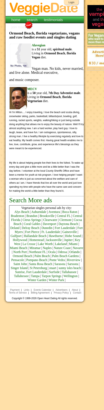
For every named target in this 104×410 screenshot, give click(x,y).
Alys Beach (21, 212)
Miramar (35, 248)
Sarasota (59, 264)
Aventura (54, 212)
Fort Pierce (32, 232)
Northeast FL (37, 252)
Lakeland (61, 244)
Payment (15, 290)
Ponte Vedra (57, 260)
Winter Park (56, 280)
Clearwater (50, 220)
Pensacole (17, 260)
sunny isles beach (69, 268)
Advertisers (61, 290)
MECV (32, 89)
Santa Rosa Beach (40, 264)
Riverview (73, 260)
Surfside (54, 272)
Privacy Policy (61, 292)
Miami (73, 244)
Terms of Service (18, 292)
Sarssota (72, 264)
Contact (77, 292)
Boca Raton (69, 212)
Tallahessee (21, 276)
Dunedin (47, 228)
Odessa (62, 252)
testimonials (53, 20)
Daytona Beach (68, 224)
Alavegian (38, 45)
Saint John (20, 264)
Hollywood (20, 240)
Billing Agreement (40, 292)
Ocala (51, 252)
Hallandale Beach (35, 236)
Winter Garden (37, 280)
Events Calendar (42, 290)
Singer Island (19, 268)
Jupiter (68, 240)
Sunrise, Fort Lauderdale (31, 272)
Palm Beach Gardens (65, 256)
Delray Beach (30, 228)
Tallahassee (69, 272)
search (32, 20)
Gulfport (16, 236)
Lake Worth (45, 244)
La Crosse (29, 244)
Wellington (70, 276)
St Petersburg (38, 268)
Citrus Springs (32, 220)
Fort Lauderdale (65, 228)
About (75, 290)
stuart (52, 268)
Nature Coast (62, 248)
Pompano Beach (36, 260)
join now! (18, 27)
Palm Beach (42, 256)
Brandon (31, 216)
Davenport (49, 224)
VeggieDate (45, 8)
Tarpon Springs (51, 276)
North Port (20, 252)
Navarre (78, 248)
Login (71, 2)
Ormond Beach (22, 256)
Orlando (74, 252)
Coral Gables (32, 224)
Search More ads (30, 200)
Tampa (35, 276)
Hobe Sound (73, 236)
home (15, 20)
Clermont (65, 220)
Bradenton (17, 216)
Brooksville (47, 216)
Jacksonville (54, 240)
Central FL (63, 216)
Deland (15, 228)
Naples (47, 248)
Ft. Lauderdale (51, 232)
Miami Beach (18, 248)
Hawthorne (56, 236)
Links (26, 290)
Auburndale (38, 212)
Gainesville (69, 232)
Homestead (36, 240)
